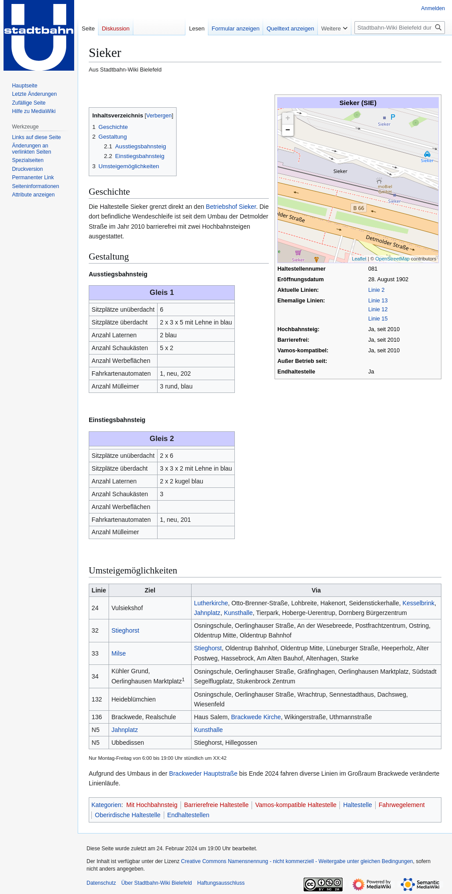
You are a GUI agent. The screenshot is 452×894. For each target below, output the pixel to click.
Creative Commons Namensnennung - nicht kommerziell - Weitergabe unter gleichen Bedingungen (297, 861)
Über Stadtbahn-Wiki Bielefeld (156, 883)
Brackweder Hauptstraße (203, 773)
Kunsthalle (238, 612)
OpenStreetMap (392, 258)
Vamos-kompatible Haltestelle (295, 804)
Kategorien (106, 804)
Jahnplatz (207, 612)
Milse (118, 653)
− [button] (288, 130)
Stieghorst (125, 630)
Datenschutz (101, 883)
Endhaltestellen (188, 815)
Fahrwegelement (402, 804)
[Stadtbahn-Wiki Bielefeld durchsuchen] (399, 27)
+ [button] (288, 118)
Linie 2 (376, 290)
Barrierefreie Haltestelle (216, 804)
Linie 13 (378, 301)
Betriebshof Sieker (231, 206)
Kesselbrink (418, 603)
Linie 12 (378, 309)
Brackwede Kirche (256, 716)
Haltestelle (357, 804)
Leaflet (359, 258)
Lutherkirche (211, 603)
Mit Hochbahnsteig (151, 804)
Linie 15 (378, 319)
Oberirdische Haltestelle (128, 815)
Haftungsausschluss (221, 883)
